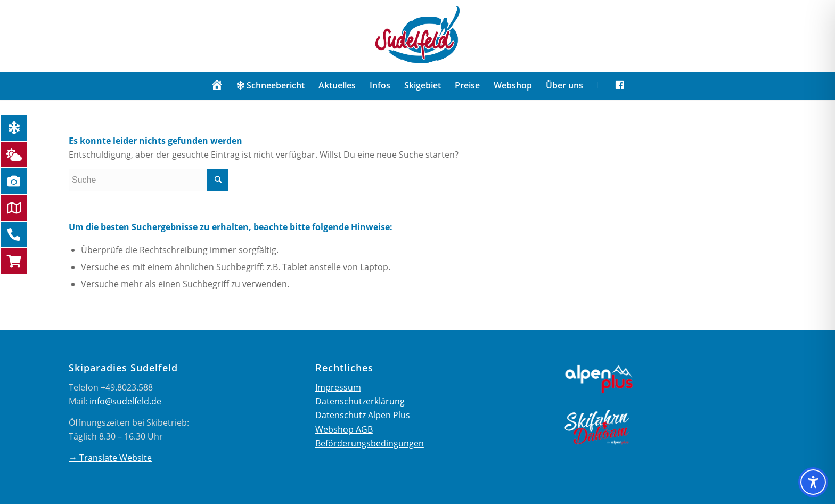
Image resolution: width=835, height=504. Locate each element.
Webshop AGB (344, 429)
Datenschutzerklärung (360, 401)
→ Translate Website (110, 458)
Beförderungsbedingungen (369, 443)
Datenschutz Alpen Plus (362, 415)
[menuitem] (216, 85)
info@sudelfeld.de (125, 401)
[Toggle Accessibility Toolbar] (813, 482)
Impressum (338, 387)
